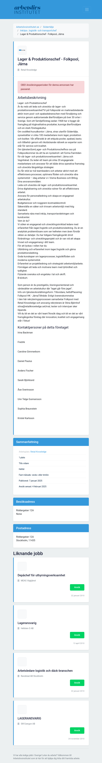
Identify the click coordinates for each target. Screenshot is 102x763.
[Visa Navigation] (87, 9)
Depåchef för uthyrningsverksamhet (41, 575)
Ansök (77, 587)
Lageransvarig (27, 623)
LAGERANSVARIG (29, 718)
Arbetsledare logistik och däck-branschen (45, 670)
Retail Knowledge (38, 452)
